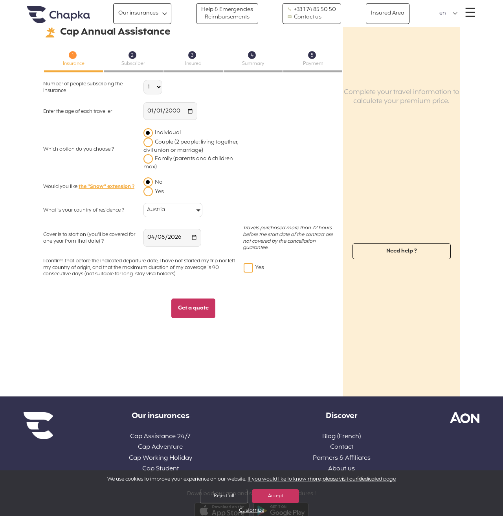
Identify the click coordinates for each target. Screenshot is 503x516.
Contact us (304, 17)
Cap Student (160, 469)
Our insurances (138, 13)
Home (58, 15)
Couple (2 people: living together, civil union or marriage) (190, 146)
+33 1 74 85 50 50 (312, 9)
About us (341, 469)
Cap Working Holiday (160, 458)
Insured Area (387, 13)
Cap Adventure (160, 447)
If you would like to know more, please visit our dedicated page (322, 479)
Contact (341, 447)
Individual (168, 133)
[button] (448, 13)
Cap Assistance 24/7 (160, 437)
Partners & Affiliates (342, 458)
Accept (275, 495)
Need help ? (401, 251)
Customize (251, 510)
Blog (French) (341, 437)
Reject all (224, 495)
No (159, 182)
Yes (159, 192)
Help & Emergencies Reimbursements (227, 13)
